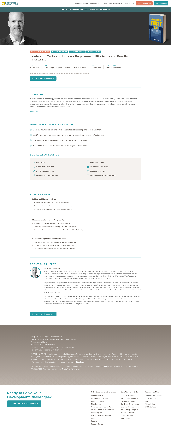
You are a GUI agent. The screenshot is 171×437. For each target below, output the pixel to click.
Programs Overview (128, 395)
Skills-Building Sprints (128, 401)
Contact (147, 401)
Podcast (94, 421)
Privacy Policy (150, 404)
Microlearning (96, 404)
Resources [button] (128, 3)
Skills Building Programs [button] (111, 3)
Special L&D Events (128, 412)
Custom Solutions (127, 415)
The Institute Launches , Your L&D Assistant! (85, 9)
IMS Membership (97, 395)
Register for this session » (43, 78)
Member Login (161, 3)
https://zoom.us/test (101, 359)
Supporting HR (96, 412)
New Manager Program (129, 410)
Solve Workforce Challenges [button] (86, 3)
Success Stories (97, 424)
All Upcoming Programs (129, 398)
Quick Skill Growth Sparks (130, 404)
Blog (93, 418)
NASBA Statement (151, 407)
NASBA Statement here (71, 369)
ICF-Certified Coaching (99, 398)
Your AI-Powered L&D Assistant (102, 410)
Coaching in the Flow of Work (102, 407)
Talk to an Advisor (144, 3)
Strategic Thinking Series (130, 407)
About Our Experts (97, 401)
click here (105, 366)
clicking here (79, 362)
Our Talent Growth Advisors (101, 415)
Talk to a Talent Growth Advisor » (24, 404)
